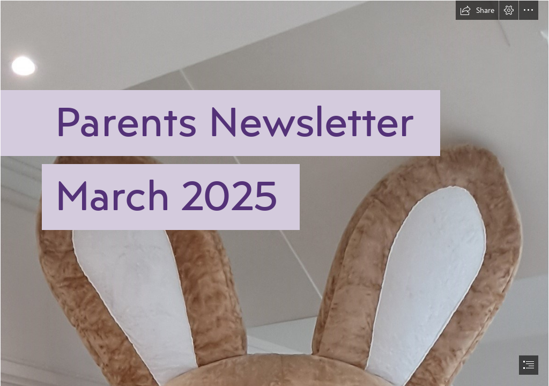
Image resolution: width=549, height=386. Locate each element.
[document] (274, 193)
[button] (477, 10)
